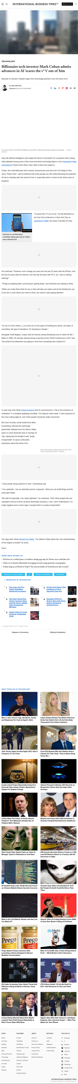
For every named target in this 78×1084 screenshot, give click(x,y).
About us (34, 1038)
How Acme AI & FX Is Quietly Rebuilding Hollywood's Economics (17, 589)
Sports (3, 1067)
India (48, 1041)
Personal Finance (7, 1054)
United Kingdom (51, 1047)
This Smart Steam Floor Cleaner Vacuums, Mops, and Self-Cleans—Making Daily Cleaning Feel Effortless (18, 603)
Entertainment (6, 1060)
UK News (4, 1041)
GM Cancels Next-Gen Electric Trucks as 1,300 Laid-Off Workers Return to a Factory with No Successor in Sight (58, 854)
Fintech (19, 1070)
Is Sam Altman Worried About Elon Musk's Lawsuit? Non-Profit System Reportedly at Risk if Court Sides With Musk (18, 1020)
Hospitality (20, 1041)
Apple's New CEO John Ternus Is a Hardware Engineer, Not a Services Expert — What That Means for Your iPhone (58, 1020)
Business (4, 1047)
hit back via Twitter (26, 539)
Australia (49, 1038)
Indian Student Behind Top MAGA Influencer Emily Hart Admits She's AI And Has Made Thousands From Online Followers (58, 720)
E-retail (19, 1038)
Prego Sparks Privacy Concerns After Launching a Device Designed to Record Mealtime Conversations (17, 953)
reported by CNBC (41, 221)
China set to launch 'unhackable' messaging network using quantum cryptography (34, 563)
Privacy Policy (35, 1047)
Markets (4, 1044)
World (3, 1038)
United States (50, 1050)
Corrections (34, 1054)
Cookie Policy (35, 1050)
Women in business (22, 1060)
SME (3, 1050)
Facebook (67, 162)
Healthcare (20, 1044)
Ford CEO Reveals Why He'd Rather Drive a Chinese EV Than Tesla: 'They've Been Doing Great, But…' (58, 754)
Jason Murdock (16, 86)
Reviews (4, 1070)
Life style (4, 1063)
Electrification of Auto (23, 1047)
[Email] (71, 88)
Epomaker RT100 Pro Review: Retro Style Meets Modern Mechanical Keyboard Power (56, 602)
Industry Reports (21, 1073)
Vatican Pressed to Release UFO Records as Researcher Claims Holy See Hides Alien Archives (58, 787)
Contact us (34, 1041)
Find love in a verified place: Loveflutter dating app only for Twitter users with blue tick (36, 559)
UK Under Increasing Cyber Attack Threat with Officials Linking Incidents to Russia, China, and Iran (19, 986)
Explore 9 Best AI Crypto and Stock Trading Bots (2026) (18, 614)
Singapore (50, 1044)
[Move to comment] (74, 88)
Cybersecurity (21, 1054)
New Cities (20, 1067)
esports (19, 1063)
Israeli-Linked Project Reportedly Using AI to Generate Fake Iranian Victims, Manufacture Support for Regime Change (19, 787)
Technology (5, 1057)
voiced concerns (27, 410)
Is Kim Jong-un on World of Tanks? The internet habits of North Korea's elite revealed (35, 567)
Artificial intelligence (22, 1057)
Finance (19, 1050)
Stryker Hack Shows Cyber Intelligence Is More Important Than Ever (56, 589)
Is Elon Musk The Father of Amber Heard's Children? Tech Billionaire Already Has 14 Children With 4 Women (18, 821)
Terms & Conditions (37, 1044)
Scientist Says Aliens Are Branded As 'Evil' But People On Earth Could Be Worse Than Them (57, 888)
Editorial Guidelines (57, 632)
